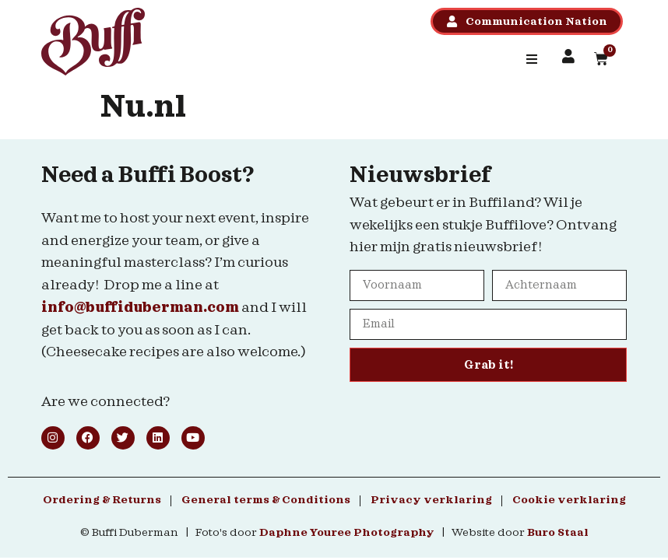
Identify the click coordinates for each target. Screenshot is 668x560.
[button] (532, 59)
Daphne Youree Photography (346, 532)
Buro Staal (558, 532)
